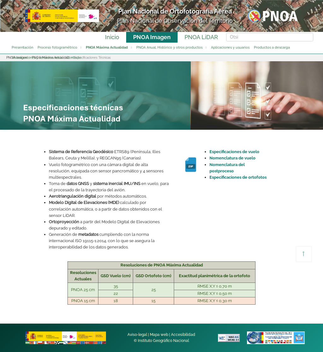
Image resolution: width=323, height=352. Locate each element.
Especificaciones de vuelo (234, 151)
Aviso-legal (137, 334)
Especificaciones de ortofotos (238, 177)
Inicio (112, 37)
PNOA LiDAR (201, 37)
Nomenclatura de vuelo (232, 158)
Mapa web (159, 334)
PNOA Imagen (152, 37)
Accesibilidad (183, 334)
